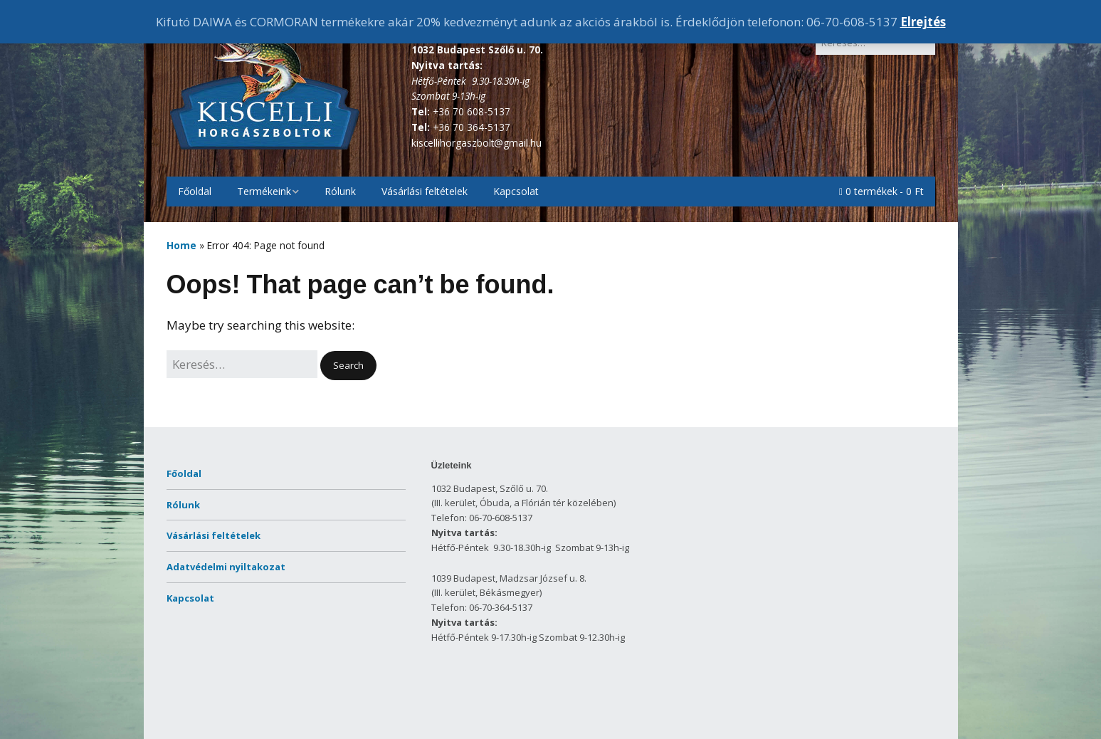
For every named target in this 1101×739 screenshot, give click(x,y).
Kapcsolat (516, 191)
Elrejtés (923, 22)
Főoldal (194, 191)
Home (181, 245)
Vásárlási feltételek (424, 191)
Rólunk (340, 191)
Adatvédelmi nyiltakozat (226, 566)
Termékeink (264, 191)
